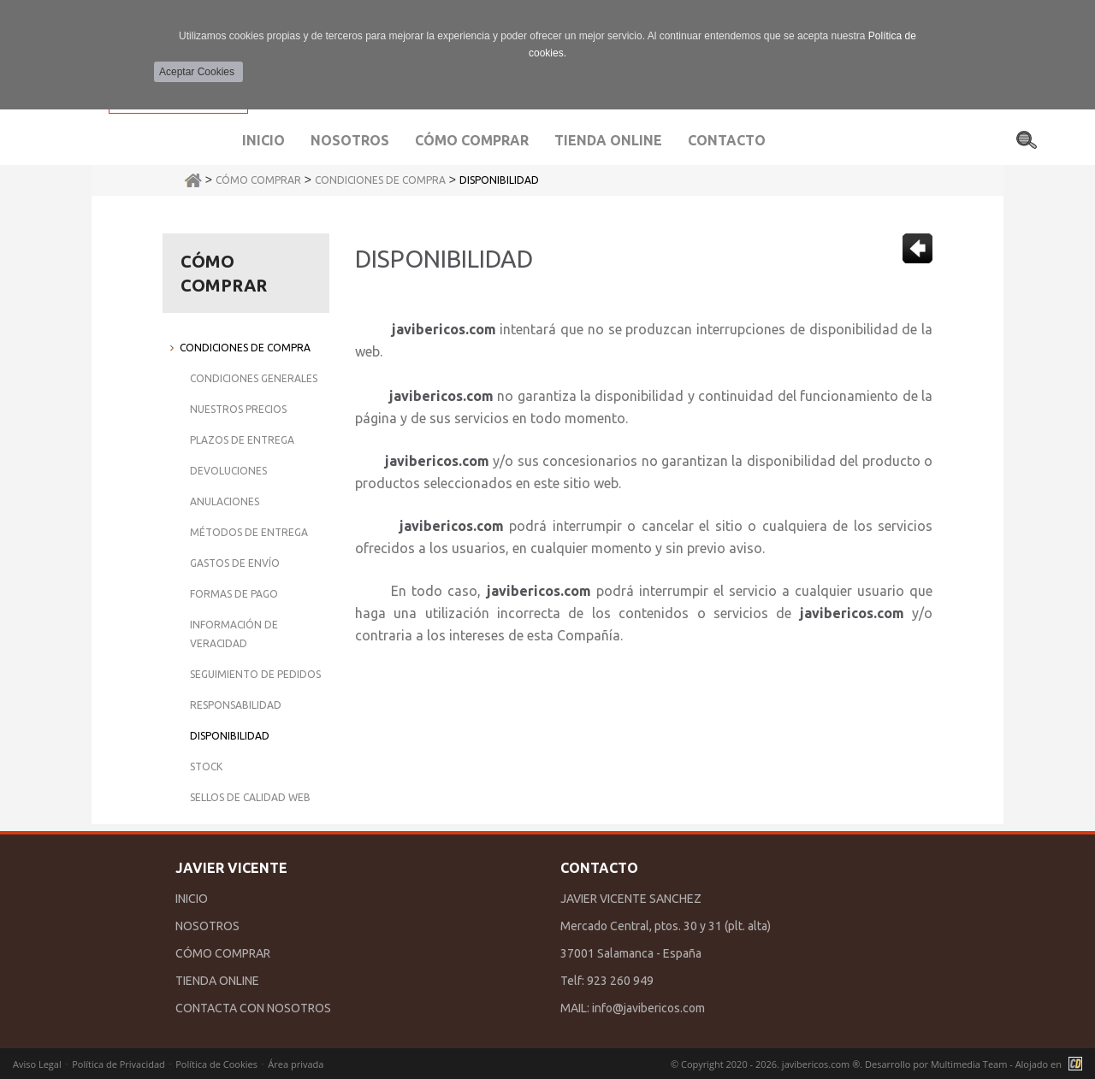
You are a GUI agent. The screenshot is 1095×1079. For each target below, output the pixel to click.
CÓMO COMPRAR (222, 953)
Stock (206, 766)
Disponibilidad (499, 180)
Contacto (727, 140)
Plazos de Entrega (242, 439)
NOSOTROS (207, 926)
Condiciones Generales (253, 378)
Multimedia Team (969, 1064)
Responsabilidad (235, 704)
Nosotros (350, 140)
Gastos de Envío (235, 563)
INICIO (191, 898)
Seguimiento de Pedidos (255, 674)
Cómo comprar (472, 140)
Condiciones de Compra (380, 180)
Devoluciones (228, 470)
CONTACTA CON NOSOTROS (253, 1008)
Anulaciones (224, 501)
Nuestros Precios (238, 409)
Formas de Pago (234, 593)
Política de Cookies (216, 1064)
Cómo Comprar (258, 180)
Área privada (295, 1064)
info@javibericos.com (648, 1008)
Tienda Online (608, 140)
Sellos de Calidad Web (250, 797)
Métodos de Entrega (249, 532)
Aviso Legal (37, 1064)
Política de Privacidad (118, 1064)
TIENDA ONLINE (217, 981)
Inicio (263, 140)
